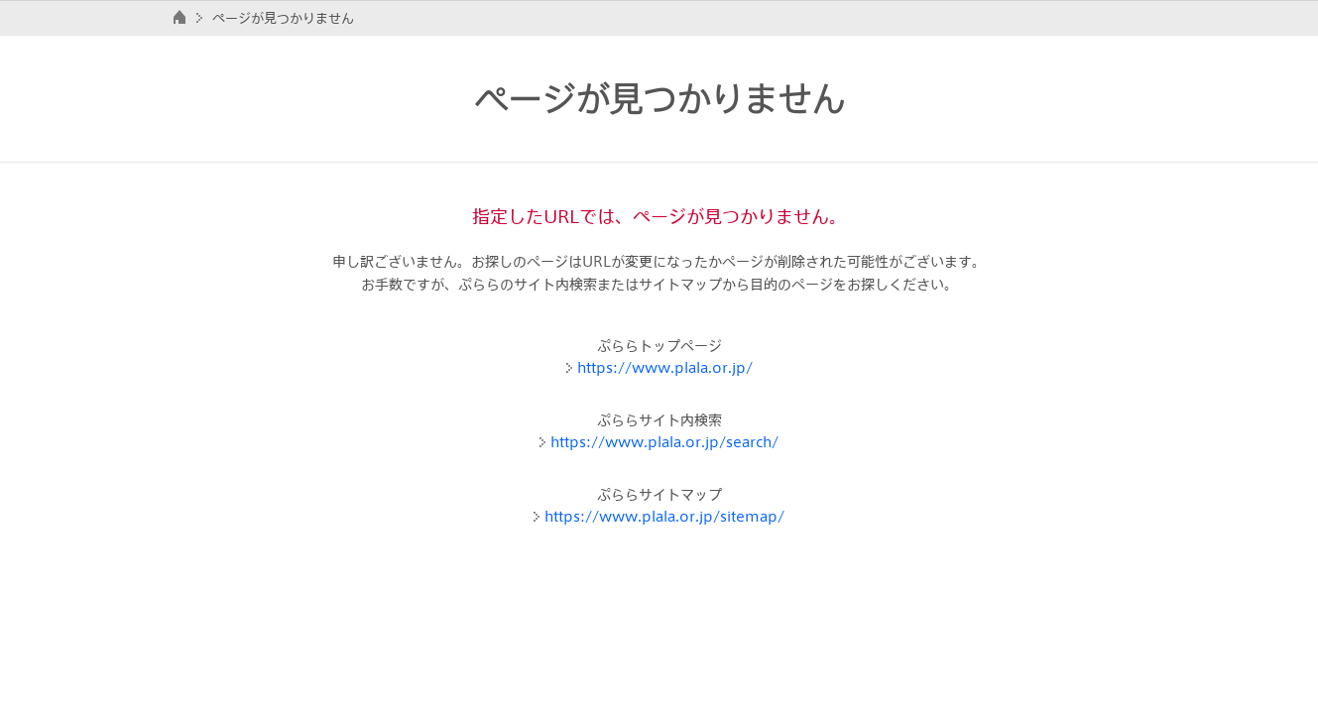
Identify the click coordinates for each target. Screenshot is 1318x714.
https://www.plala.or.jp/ (665, 367)
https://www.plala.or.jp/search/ (664, 441)
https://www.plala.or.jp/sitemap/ (664, 516)
